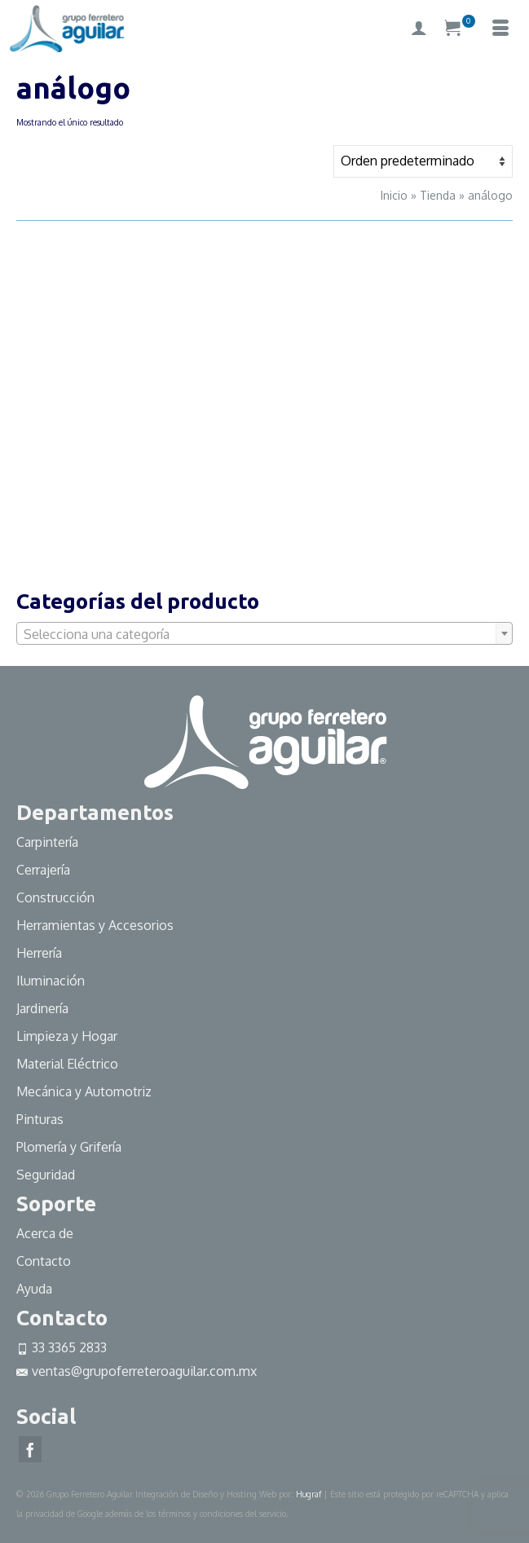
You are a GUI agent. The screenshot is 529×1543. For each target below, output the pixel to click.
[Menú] (500, 28)
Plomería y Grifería (68, 1147)
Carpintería (47, 842)
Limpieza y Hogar (66, 1036)
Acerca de (44, 1233)
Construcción (55, 897)
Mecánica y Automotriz (85, 1091)
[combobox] (264, 633)
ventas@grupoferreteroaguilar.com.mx (136, 1371)
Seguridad (45, 1174)
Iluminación (50, 980)
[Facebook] (30, 1449)
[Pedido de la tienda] (423, 161)
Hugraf (308, 1494)
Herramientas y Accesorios (95, 925)
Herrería (39, 953)
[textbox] (264, 634)
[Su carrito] (459, 28)
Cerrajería (43, 870)
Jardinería (42, 1008)
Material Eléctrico (68, 1064)
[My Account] (419, 28)
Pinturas (40, 1119)
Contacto (43, 1261)
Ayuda (34, 1289)
